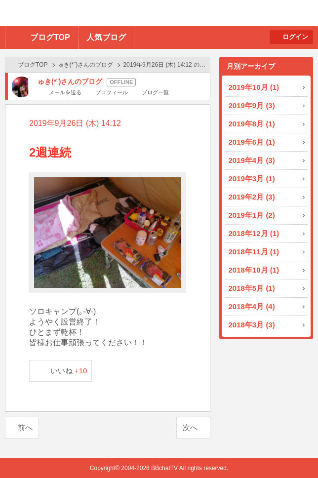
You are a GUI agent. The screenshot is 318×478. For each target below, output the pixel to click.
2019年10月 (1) (254, 87)
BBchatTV (141, 13)
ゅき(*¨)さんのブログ (86, 64)
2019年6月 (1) (252, 142)
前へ (25, 427)
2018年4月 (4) (252, 306)
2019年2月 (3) (252, 197)
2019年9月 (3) (252, 105)
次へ (190, 427)
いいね (68, 370)
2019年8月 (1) (252, 124)
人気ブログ (106, 37)
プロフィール (111, 92)
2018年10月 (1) (254, 270)
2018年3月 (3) (252, 324)
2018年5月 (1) (252, 288)
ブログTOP (50, 37)
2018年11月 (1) (254, 251)
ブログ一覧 (155, 92)
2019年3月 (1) (252, 178)
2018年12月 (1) (254, 233)
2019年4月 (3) (252, 160)
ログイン (295, 36)
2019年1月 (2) (252, 215)
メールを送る (65, 92)
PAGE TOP (291, 451)
